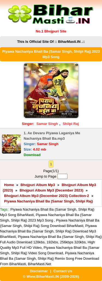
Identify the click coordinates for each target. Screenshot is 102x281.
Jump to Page (51, 176)
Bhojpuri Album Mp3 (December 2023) (51, 190)
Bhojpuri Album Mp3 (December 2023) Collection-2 (46, 196)
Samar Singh (47, 124)
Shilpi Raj (71, 124)
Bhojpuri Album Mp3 (38, 185)
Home (9, 185)
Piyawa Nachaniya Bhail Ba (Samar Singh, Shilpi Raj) (48, 201)
